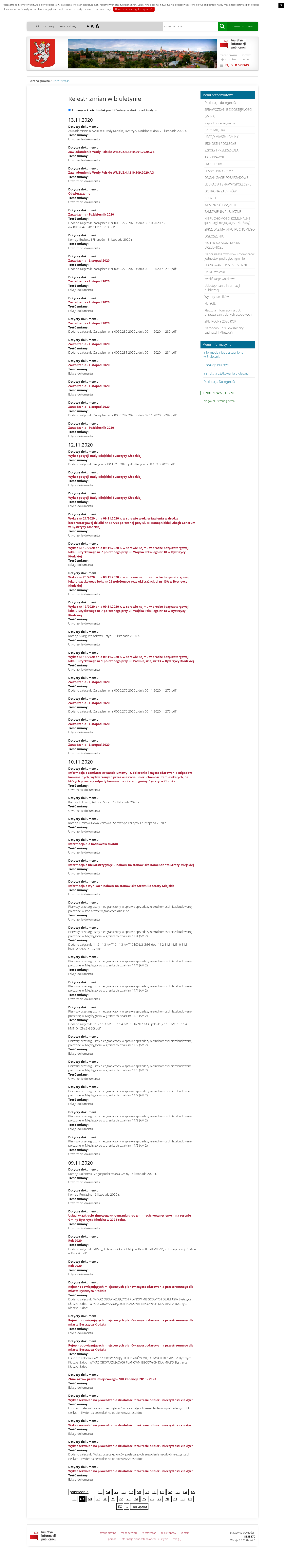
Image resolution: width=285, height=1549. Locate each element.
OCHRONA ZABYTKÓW (220, 191)
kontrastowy (68, 26)
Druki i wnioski (214, 272)
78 (167, 1499)
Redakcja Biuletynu (216, 365)
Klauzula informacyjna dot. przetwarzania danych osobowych (228, 312)
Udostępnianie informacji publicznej (222, 287)
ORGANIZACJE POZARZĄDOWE (226, 177)
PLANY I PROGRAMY (218, 171)
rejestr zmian (228, 59)
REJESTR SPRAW (237, 65)
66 (74, 1499)
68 (90, 1499)
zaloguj (177, 1539)
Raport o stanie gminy (219, 123)
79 (175, 1499)
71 (113, 1499)
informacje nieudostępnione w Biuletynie (144, 1539)
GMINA (209, 116)
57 (131, 1491)
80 (182, 1499)
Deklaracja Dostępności (219, 381)
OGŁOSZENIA (214, 236)
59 (147, 1491)
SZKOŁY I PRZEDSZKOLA (221, 150)
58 (139, 1491)
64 (185, 1491)
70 (105, 1499)
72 (121, 1499)
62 (170, 1491)
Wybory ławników (216, 296)
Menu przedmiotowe (217, 95)
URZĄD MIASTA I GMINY (221, 136)
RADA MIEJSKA (214, 130)
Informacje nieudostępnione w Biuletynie (223, 354)
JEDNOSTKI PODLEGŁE (220, 143)
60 (154, 1491)
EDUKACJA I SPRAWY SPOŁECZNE (228, 184)
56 (123, 1491)
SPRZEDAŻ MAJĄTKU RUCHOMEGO (229, 229)
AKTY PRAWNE (214, 157)
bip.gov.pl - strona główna (219, 401)
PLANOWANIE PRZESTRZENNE (226, 265)
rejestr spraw (168, 1533)
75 (144, 1499)
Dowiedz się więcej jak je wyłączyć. (134, 9)
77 (159, 1499)
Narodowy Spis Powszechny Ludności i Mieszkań (223, 330)
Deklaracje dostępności (220, 102)
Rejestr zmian (61, 81)
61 (162, 1491)
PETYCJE (210, 303)
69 (98, 1499)
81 (190, 1499)
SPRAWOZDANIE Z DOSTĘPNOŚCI (228, 109)
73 (128, 1499)
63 (178, 1491)
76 (152, 1499)
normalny (48, 26)
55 (116, 1491)
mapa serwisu (228, 55)
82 (120, 1506)
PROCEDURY (213, 164)
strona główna (108, 1533)
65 (193, 1491)
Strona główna (40, 81)
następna (139, 1506)
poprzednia (79, 1491)
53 (100, 1491)
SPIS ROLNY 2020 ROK (220, 321)
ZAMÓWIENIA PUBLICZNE (222, 211)
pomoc (246, 59)
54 (108, 1491)
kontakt (246, 55)
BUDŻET (210, 198)
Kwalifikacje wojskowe (220, 279)
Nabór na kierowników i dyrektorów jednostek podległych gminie (229, 256)
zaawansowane (242, 26)
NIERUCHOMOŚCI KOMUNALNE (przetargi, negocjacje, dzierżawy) (227, 220)
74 (136, 1499)
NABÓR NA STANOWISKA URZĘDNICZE (222, 245)
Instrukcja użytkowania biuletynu (226, 373)
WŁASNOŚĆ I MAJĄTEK (220, 205)
